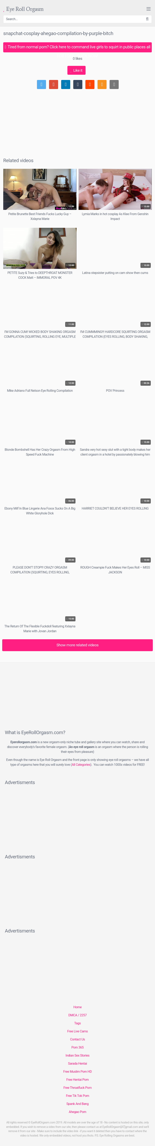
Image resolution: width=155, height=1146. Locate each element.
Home (77, 1007)
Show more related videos (78, 645)
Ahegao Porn (77, 1112)
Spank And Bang (77, 1104)
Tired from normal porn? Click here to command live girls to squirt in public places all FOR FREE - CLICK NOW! (77, 48)
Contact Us (77, 1039)
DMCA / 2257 (77, 1015)
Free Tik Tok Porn (77, 1096)
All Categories (81, 765)
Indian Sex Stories (77, 1055)
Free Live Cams (77, 1031)
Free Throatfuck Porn (77, 1088)
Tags (77, 1023)
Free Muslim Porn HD (77, 1071)
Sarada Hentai (77, 1063)
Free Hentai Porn (77, 1080)
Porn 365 (77, 1047)
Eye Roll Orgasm (23, 9)
